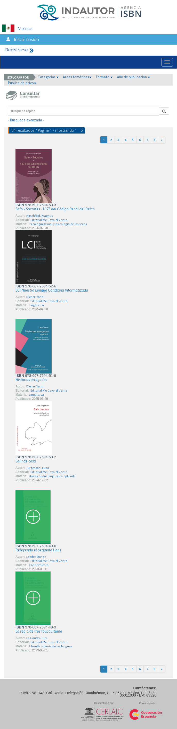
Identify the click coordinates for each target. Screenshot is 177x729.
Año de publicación (133, 77)
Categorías (48, 77)
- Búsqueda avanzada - (26, 120)
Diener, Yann (34, 297)
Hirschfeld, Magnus (39, 216)
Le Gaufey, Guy (36, 638)
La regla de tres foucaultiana (38, 631)
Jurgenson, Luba (37, 468)
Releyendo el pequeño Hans (38, 550)
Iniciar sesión (26, 39)
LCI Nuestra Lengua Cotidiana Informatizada (51, 290)
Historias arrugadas (31, 380)
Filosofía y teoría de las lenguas (50, 646)
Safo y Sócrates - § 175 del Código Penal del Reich (55, 209)
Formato (104, 77)
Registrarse (16, 49)
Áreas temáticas (77, 77)
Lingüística (36, 305)
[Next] (161, 140)
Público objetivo (22, 83)
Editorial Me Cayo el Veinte (48, 220)
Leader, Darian (36, 557)
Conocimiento (39, 565)
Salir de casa (25, 461)
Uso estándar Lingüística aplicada (52, 476)
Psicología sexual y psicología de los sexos (58, 224)
